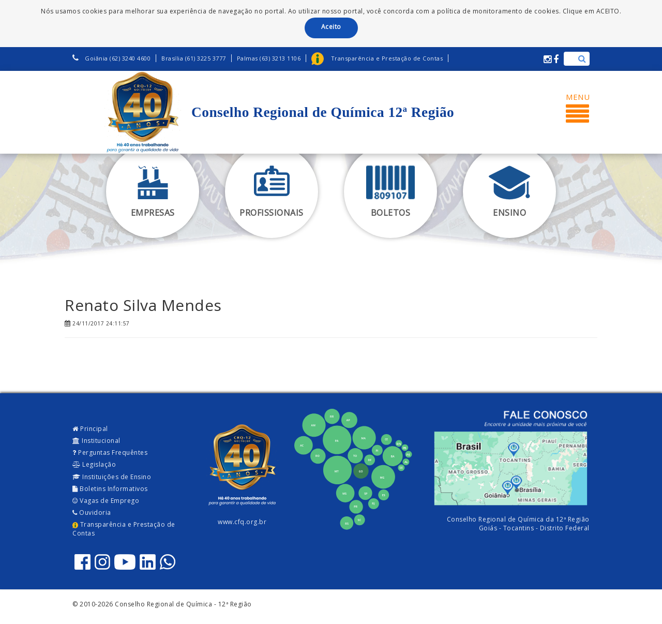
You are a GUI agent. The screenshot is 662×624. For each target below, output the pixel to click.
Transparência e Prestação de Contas (123, 529)
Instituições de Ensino (111, 476)
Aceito (331, 26)
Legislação (94, 464)
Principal (90, 428)
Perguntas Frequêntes (109, 452)
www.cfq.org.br (242, 521)
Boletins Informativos (110, 488)
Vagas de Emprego (105, 500)
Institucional (96, 440)
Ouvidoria (91, 512)
